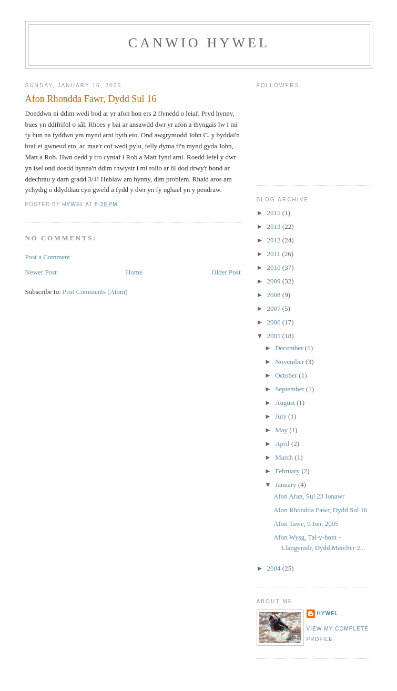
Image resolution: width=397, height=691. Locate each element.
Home (134, 272)
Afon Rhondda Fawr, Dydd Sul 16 (320, 510)
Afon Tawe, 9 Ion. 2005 (306, 523)
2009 (274, 281)
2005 (274, 336)
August (286, 403)
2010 (274, 267)
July (281, 416)
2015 (274, 213)
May (282, 430)
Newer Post (41, 272)
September (290, 389)
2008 (274, 295)
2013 (274, 226)
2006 (274, 322)
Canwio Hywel (199, 42)
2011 (274, 254)
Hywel (328, 613)
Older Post (225, 272)
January (286, 485)
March (284, 457)
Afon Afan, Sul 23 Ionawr (308, 496)
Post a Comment (47, 257)
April (283, 444)
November (290, 361)
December (290, 348)
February (288, 471)
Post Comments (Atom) (95, 292)
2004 (274, 568)
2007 (274, 308)
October (287, 375)
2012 (274, 240)
